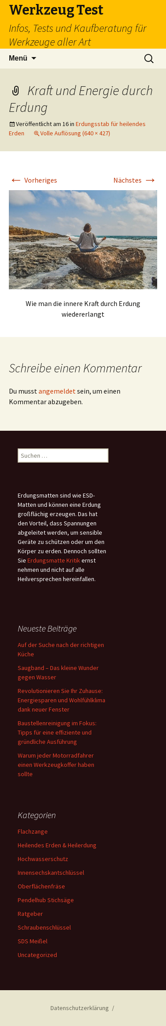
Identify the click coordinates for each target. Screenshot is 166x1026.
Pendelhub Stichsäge (46, 900)
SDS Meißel (32, 941)
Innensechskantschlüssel (51, 873)
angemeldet (57, 391)
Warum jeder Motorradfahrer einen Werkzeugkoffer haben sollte (56, 764)
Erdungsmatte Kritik (53, 560)
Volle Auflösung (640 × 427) (75, 133)
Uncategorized (37, 955)
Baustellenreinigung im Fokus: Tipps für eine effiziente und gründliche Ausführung (57, 732)
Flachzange (33, 831)
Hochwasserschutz (43, 859)
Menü (18, 58)
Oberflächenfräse (41, 886)
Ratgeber (30, 914)
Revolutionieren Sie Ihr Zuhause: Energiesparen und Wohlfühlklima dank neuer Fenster (61, 700)
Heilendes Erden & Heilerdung (57, 845)
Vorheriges (33, 180)
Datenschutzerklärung (79, 1008)
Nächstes (135, 180)
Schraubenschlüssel (44, 927)
